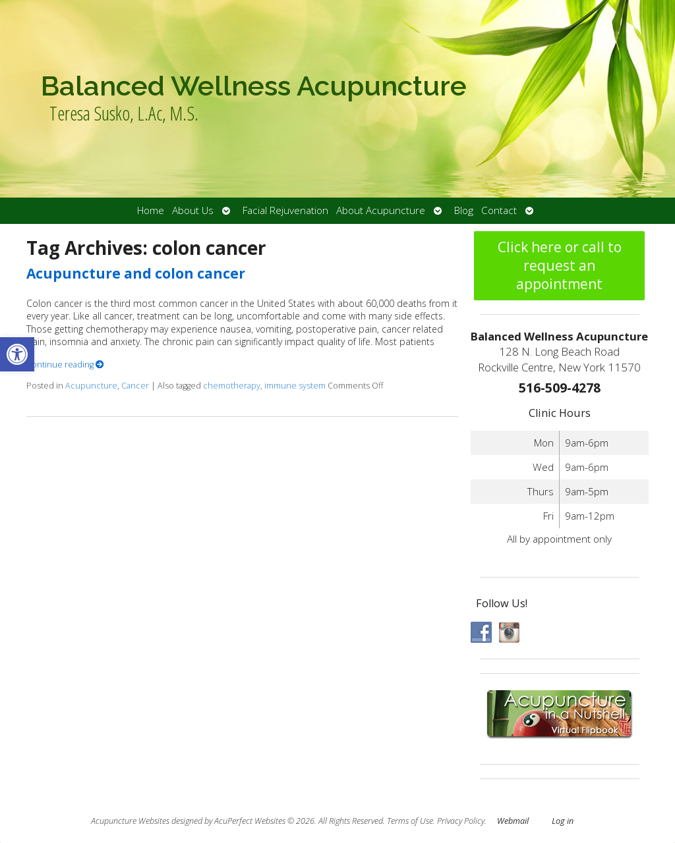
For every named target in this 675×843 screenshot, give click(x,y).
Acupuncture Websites (130, 821)
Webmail (513, 821)
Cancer (135, 385)
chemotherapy (231, 385)
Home (150, 210)
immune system (295, 385)
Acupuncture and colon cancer (135, 273)
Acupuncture (91, 385)
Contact (499, 210)
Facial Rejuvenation (285, 210)
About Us (193, 210)
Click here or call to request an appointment (560, 265)
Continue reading (65, 364)
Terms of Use (410, 821)
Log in (562, 821)
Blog (463, 210)
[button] (17, 354)
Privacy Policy (460, 821)
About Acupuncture (380, 210)
